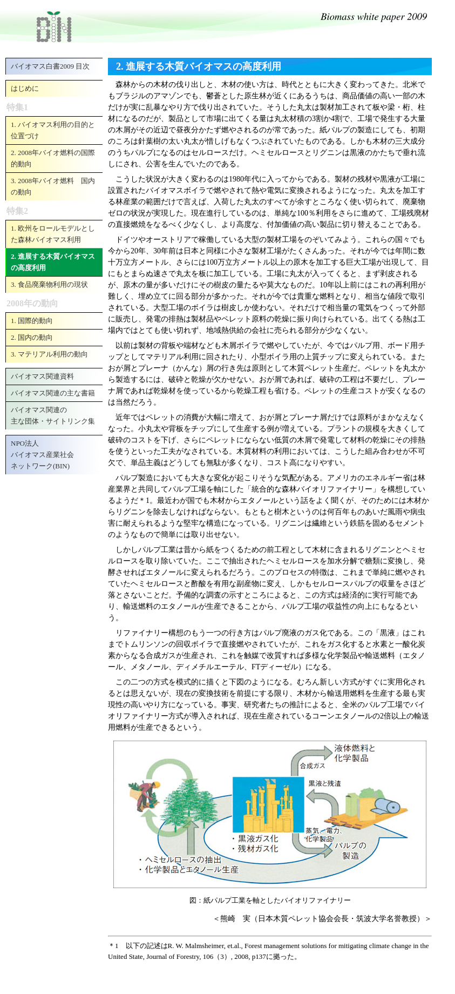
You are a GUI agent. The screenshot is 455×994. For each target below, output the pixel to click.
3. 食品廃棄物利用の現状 (49, 284)
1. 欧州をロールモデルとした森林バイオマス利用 (53, 234)
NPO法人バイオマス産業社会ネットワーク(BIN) (42, 454)
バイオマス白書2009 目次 (50, 66)
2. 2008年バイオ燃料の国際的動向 (53, 158)
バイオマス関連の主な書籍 (53, 393)
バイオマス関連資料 (42, 376)
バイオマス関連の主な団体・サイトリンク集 (53, 415)
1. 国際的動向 (32, 321)
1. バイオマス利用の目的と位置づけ (53, 130)
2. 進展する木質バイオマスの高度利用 (53, 262)
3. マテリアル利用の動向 (49, 354)
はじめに (25, 88)
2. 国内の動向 (32, 337)
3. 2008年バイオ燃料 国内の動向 (53, 186)
